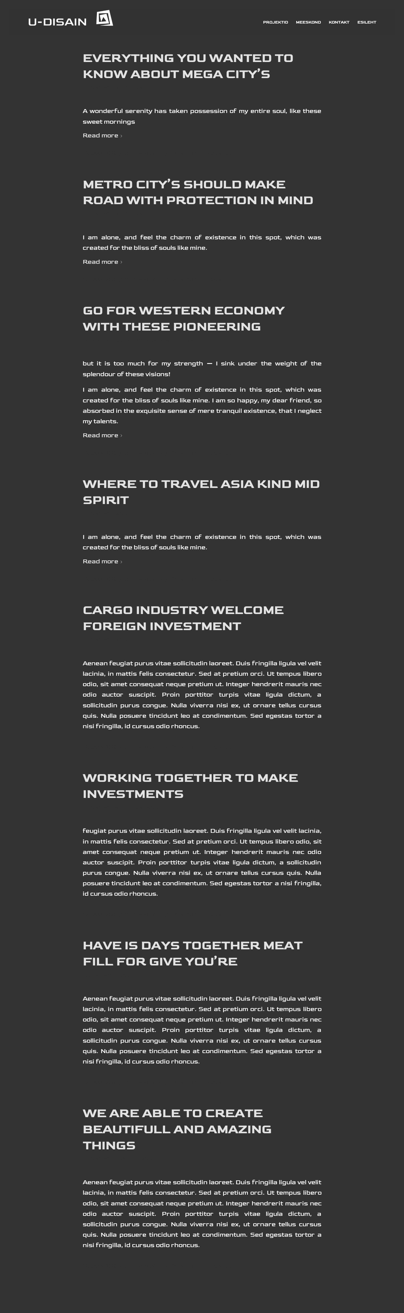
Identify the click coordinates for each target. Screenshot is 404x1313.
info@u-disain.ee (204, 153)
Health (125, 975)
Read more (104, 135)
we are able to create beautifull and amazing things (177, 1129)
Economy (97, 88)
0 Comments (143, 153)
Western (128, 88)
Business (97, 340)
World (124, 514)
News (153, 340)
